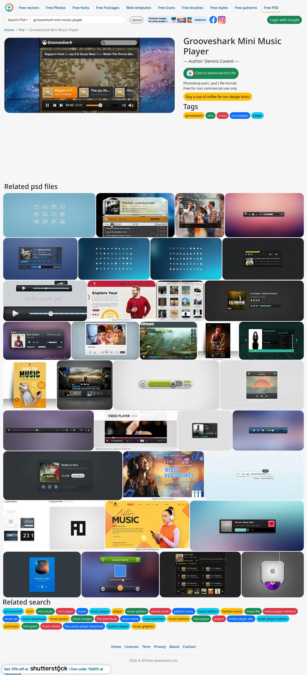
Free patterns (246, 7)
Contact (189, 646)
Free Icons (166, 7)
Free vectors (29, 7)
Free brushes (192, 7)
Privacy (160, 646)
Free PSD (271, 7)
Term (146, 646)
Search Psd (16, 19)
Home (9, 30)
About (174, 646)
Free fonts (80, 7)
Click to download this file (211, 73)
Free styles (219, 7)
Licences (132, 646)
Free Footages (107, 7)
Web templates (138, 7)
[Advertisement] (132, 149)
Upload (137, 20)
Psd (21, 30)
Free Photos (55, 7)
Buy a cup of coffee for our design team (217, 96)
